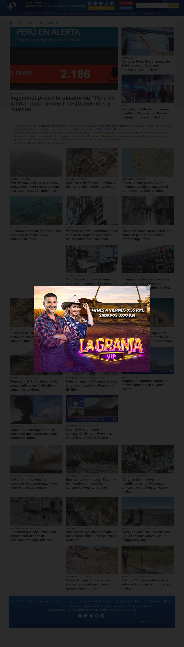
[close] (149, 286)
